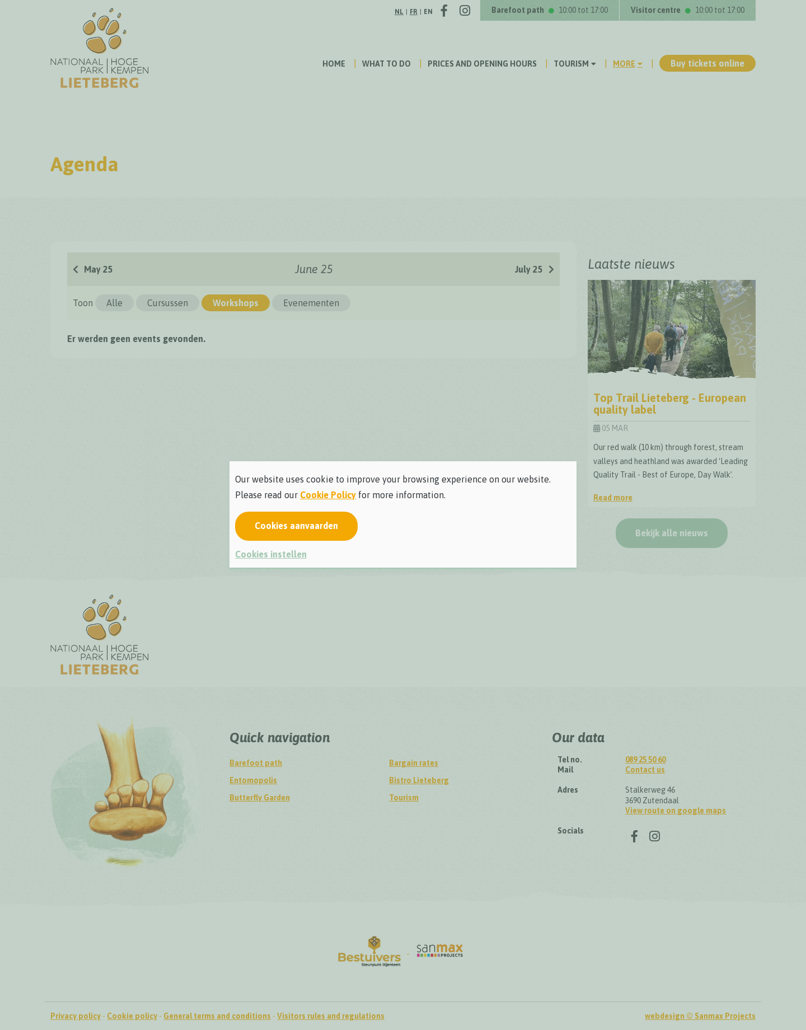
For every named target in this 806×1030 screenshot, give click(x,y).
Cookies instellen (271, 554)
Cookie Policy (328, 495)
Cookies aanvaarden (296, 526)
